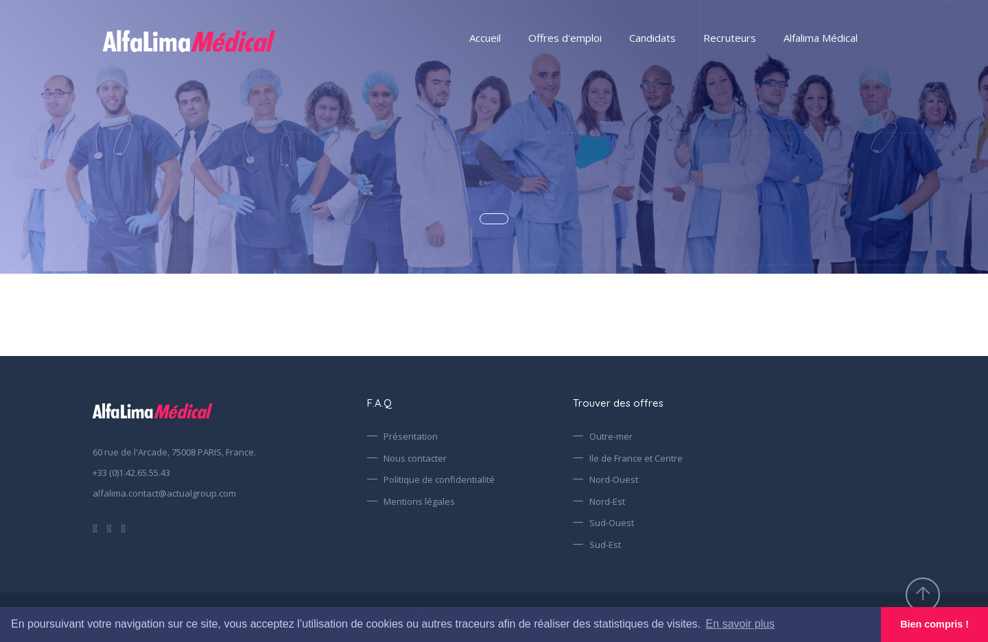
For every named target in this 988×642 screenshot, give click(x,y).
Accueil (485, 38)
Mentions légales (419, 501)
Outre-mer (611, 436)
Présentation (411, 436)
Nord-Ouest (613, 479)
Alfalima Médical (821, 38)
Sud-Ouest (611, 522)
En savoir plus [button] (740, 624)
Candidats (652, 38)
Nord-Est (607, 501)
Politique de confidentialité (439, 479)
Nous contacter (415, 458)
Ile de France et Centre (636, 458)
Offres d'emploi (565, 38)
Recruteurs (729, 38)
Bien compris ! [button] (934, 624)
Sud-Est (605, 544)
